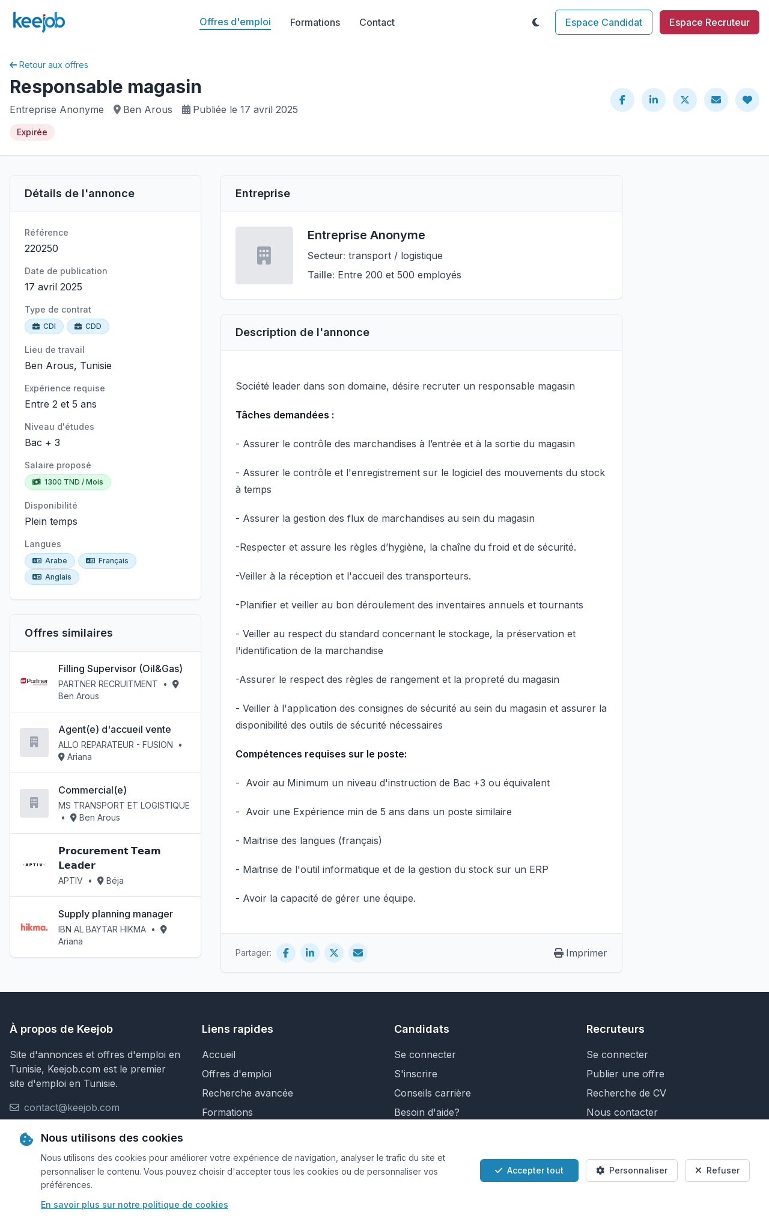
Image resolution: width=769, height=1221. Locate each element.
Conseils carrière (432, 1093)
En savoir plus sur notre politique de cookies (134, 1204)
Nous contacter (622, 1112)
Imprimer (580, 953)
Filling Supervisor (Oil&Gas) (120, 669)
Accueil (219, 1054)
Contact (377, 22)
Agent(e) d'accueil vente (114, 729)
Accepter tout (529, 1170)
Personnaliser (631, 1170)
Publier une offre (625, 1074)
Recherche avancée (247, 1093)
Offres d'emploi (235, 22)
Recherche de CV (626, 1093)
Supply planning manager (115, 914)
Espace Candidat (603, 22)
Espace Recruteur (709, 22)
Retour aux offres (49, 65)
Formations (315, 22)
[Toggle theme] (536, 22)
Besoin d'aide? (427, 1112)
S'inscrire (415, 1074)
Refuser (717, 1170)
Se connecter (425, 1054)
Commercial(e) (92, 790)
